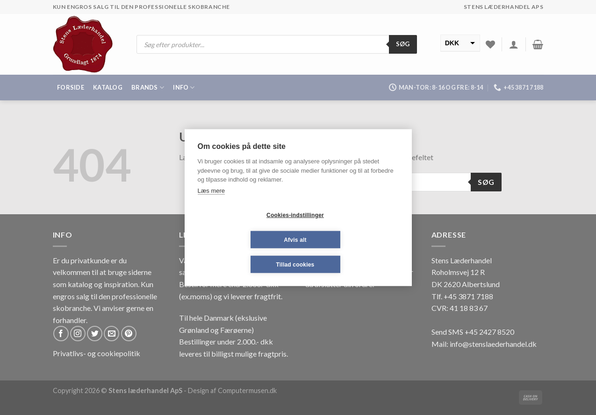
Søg (403, 44)
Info (183, 87)
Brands (147, 87)
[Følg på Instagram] (78, 333)
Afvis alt (295, 239)
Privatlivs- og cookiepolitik (96, 353)
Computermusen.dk (247, 390)
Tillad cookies (295, 264)
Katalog (107, 87)
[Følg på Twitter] (94, 333)
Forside (70, 87)
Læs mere (211, 190)
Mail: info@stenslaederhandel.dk (484, 343)
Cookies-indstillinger (295, 214)
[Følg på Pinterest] (128, 333)
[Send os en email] (111, 333)
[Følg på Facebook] (61, 333)
